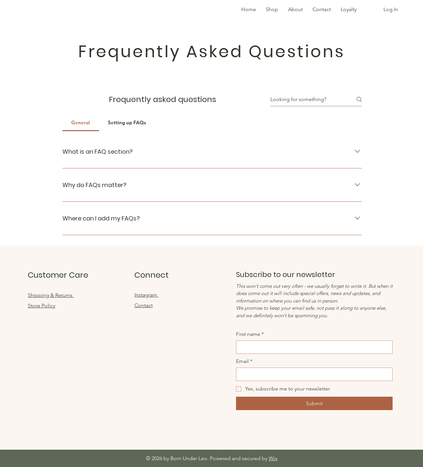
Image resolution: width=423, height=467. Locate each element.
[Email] (312, 374)
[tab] (80, 122)
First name (250, 334)
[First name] (312, 347)
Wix (273, 458)
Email (244, 361)
